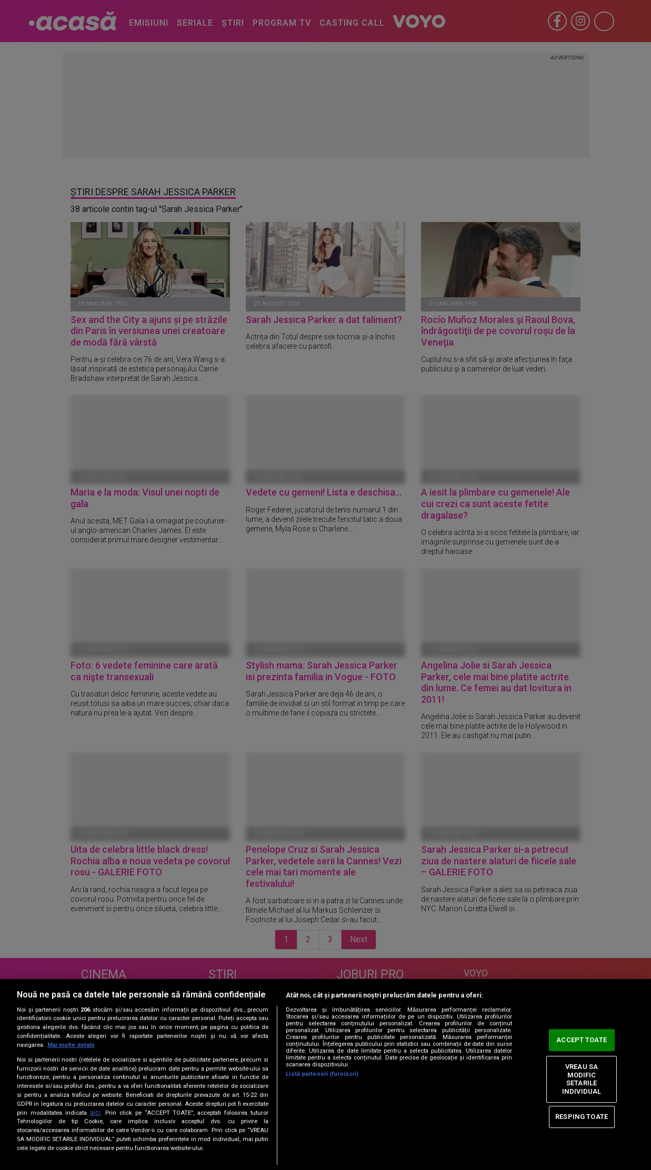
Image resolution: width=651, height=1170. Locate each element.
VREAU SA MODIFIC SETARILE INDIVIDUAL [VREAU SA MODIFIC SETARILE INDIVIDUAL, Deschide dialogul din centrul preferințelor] (581, 1079)
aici (95, 1112)
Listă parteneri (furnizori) (322, 1074)
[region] (325, 1074)
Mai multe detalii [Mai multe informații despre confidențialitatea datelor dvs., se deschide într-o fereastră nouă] (70, 1045)
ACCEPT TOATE (581, 1040)
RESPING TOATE (581, 1117)
